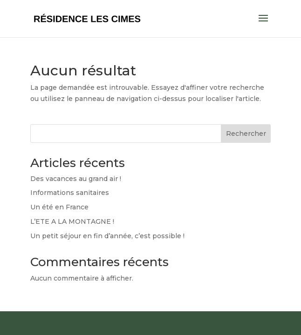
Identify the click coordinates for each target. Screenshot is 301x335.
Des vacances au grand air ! (75, 178)
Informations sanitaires (69, 192)
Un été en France (59, 207)
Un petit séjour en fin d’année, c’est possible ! (107, 236)
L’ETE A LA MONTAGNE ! (72, 221)
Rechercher (246, 133)
